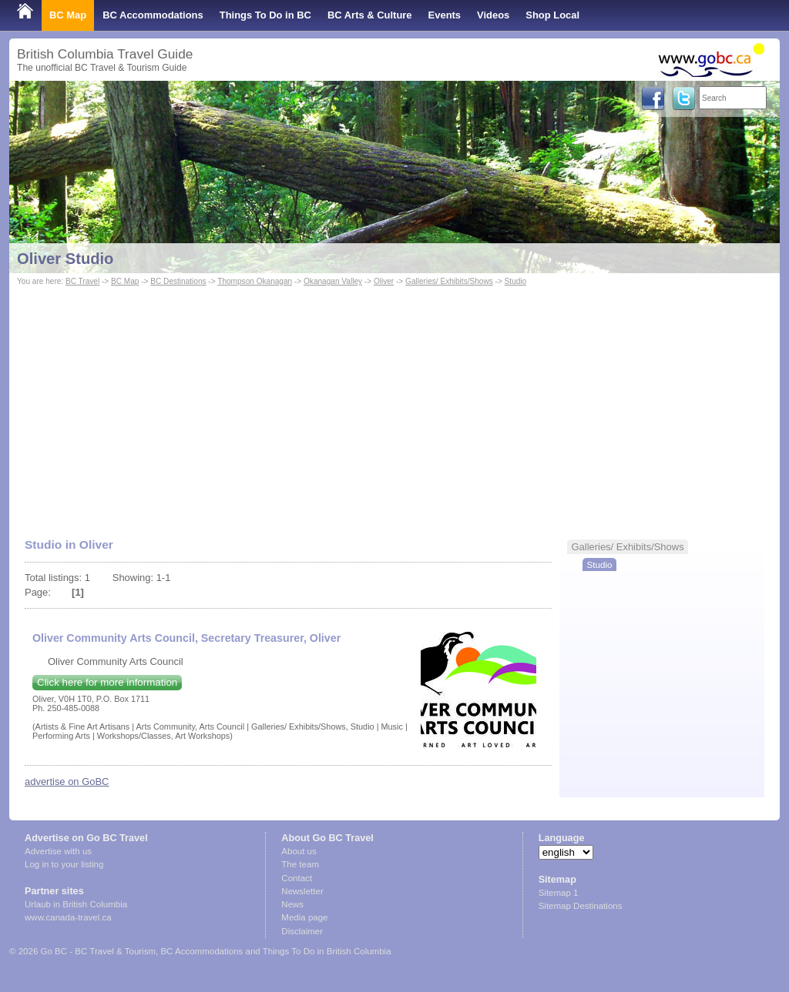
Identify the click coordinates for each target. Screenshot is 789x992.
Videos (493, 15)
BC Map (67, 15)
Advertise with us (58, 851)
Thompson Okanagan (254, 281)
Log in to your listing (64, 864)
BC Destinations (178, 281)
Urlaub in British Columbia (76, 904)
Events (444, 15)
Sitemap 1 (559, 892)
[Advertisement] (394, 405)
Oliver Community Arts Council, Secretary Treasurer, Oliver (186, 638)
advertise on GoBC (67, 781)
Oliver (384, 281)
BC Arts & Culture (369, 15)
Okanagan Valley (333, 281)
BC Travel (82, 281)
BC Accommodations (152, 15)
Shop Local (552, 15)
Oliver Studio (65, 258)
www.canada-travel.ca (68, 917)
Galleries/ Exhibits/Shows (449, 281)
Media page (304, 917)
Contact (296, 878)
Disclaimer (302, 931)
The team (300, 864)
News (292, 904)
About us (298, 851)
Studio (516, 281)
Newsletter (302, 891)
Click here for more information (107, 682)
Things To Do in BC (265, 15)
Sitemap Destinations (581, 905)
